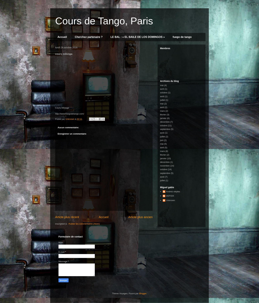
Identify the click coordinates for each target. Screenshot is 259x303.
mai (162, 85)
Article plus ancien (140, 217)
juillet (162, 100)
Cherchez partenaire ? (89, 37)
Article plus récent (67, 217)
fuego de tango (182, 37)
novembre (165, 165)
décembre (165, 122)
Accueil (62, 37)
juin (161, 140)
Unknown (170, 200)
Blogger (142, 293)
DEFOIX (170, 196)
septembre (165, 129)
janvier (163, 118)
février (163, 114)
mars (162, 111)
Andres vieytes (173, 191)
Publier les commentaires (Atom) (84, 224)
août (162, 96)
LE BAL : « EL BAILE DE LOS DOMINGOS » (138, 37)
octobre (163, 92)
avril (162, 89)
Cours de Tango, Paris (104, 20)
